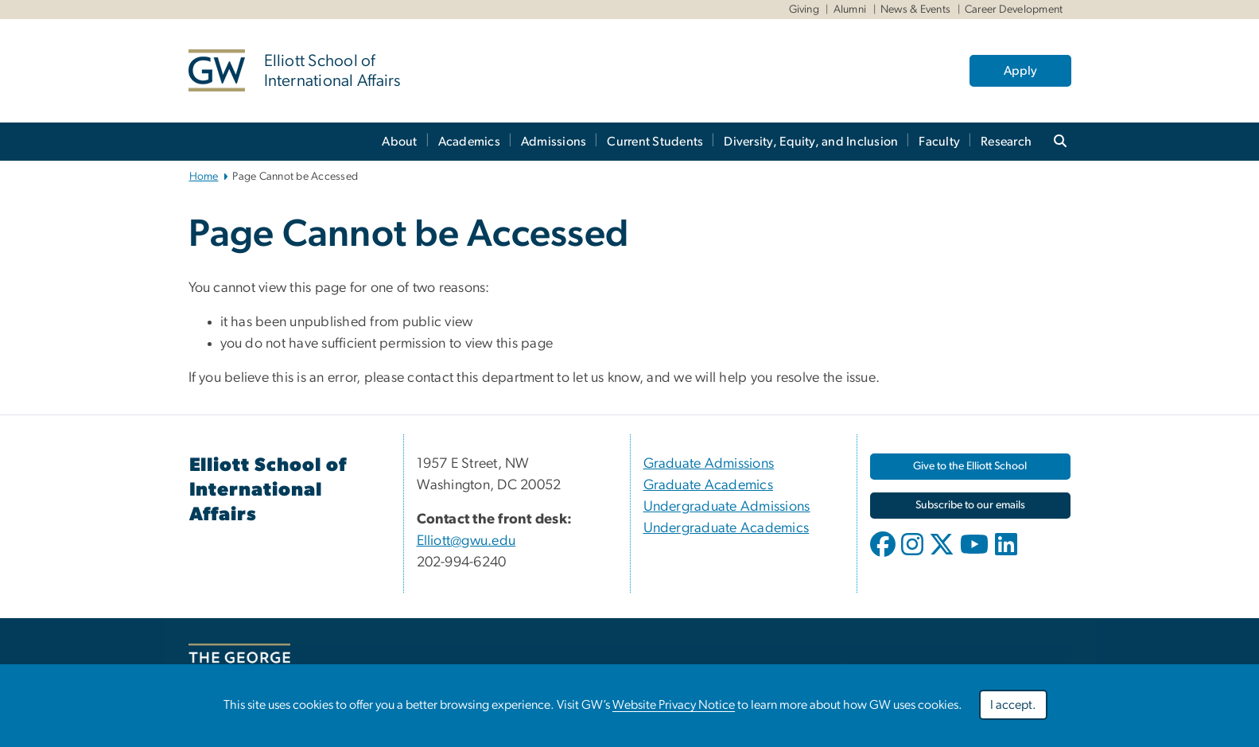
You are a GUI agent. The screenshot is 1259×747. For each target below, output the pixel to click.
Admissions (554, 141)
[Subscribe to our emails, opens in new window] (970, 505)
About (399, 141)
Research (1006, 141)
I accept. (1013, 708)
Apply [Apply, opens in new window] (1020, 70)
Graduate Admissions (709, 464)
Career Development (1014, 9)
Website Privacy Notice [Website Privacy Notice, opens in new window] (673, 708)
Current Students (655, 141)
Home (204, 176)
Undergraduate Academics (726, 528)
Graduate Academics (708, 485)
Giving (804, 9)
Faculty (939, 141)
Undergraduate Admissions (726, 507)
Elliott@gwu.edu (466, 541)
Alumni (850, 9)
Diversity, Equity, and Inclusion (811, 141)
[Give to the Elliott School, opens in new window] (970, 466)
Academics (469, 141)
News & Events (915, 9)
